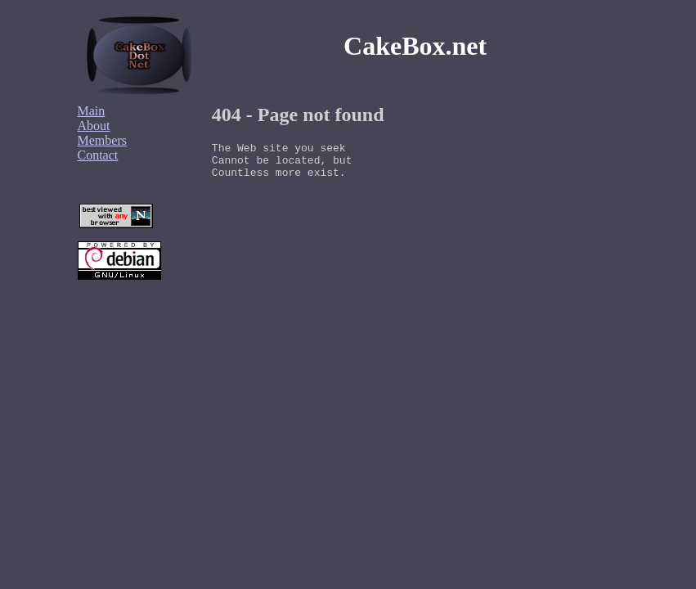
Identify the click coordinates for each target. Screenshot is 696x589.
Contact (98, 155)
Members (102, 140)
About (94, 126)
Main (92, 111)
